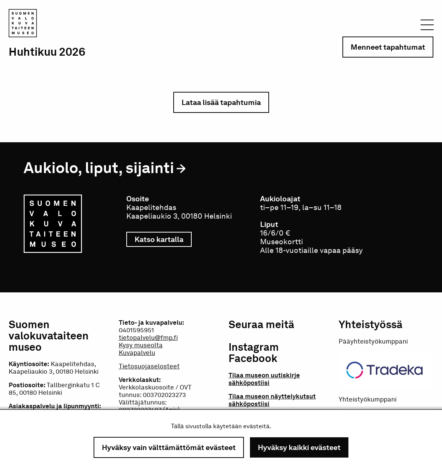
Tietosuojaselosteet (149, 366)
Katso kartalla (163, 239)
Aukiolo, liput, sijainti (99, 167)
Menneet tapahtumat (388, 47)
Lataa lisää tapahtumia (221, 102)
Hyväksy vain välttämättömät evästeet (169, 447)
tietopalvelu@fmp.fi (148, 337)
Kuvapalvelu (137, 352)
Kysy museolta (141, 345)
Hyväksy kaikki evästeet (299, 447)
